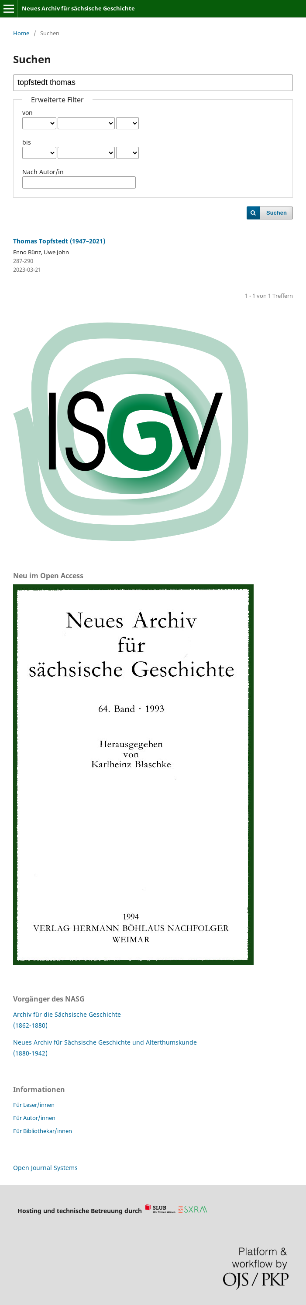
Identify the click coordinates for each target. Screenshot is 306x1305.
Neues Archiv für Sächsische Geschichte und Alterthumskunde (105, 1042)
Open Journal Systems (45, 1167)
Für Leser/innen (34, 1105)
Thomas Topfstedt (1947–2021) (59, 241)
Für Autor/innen (34, 1118)
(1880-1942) (30, 1053)
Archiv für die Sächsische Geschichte (67, 1014)
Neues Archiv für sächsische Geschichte (78, 8)
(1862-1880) (30, 1025)
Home (21, 33)
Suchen (276, 212)
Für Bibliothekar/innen (42, 1131)
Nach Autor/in (43, 172)
